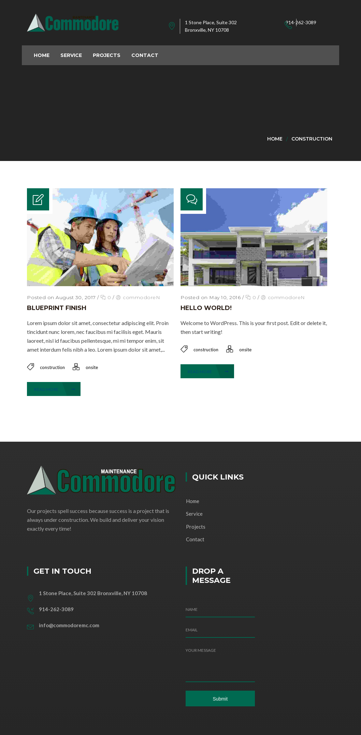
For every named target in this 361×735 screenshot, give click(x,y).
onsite (92, 367)
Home (275, 139)
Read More (54, 389)
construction (311, 139)
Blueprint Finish (56, 308)
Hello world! (206, 308)
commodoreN (141, 297)
